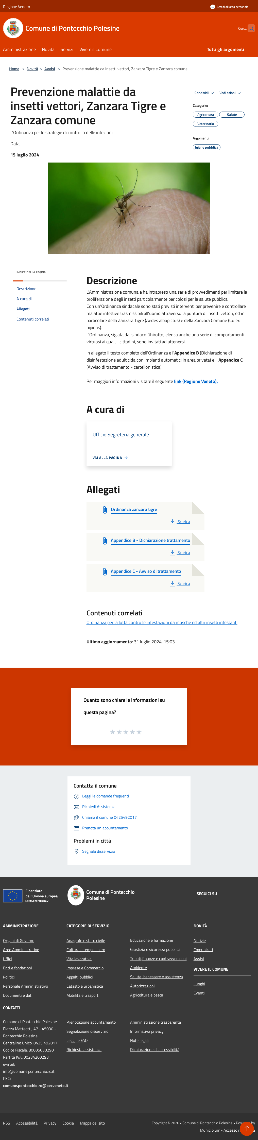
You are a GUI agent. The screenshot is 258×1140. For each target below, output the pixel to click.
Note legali (139, 1040)
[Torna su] (247, 1129)
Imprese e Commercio (85, 968)
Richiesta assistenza (83, 1049)
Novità (32, 69)
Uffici (7, 959)
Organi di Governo (18, 940)
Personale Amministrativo (25, 986)
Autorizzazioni (142, 986)
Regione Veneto (16, 7)
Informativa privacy (147, 1031)
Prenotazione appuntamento (91, 1022)
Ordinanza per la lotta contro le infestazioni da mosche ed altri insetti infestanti (162, 622)
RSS (6, 1123)
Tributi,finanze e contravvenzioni (158, 958)
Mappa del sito (92, 1123)
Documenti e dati (17, 995)
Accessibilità (27, 1123)
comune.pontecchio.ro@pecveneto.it (35, 1085)
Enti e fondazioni (17, 968)
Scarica (179, 522)
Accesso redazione (239, 1130)
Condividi (205, 93)
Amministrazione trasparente (155, 1022)
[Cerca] (249, 28)
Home (14, 69)
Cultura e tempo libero (85, 950)
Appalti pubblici (79, 977)
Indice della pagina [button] (31, 272)
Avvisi (49, 69)
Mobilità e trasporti (82, 995)
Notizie (200, 940)
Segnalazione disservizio (87, 1031)
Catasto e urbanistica (84, 986)
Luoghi (199, 984)
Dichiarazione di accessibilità (154, 1049)
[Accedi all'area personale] (229, 7)
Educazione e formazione (151, 940)
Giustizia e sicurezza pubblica (155, 949)
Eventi (199, 993)
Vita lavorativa (79, 959)
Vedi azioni (230, 93)
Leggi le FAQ (77, 1040)
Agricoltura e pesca (146, 995)
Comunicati (203, 950)
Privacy (50, 1123)
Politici (9, 977)
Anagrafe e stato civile (85, 940)
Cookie (68, 1123)
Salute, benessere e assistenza (156, 977)
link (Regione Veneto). (196, 381)
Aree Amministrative (21, 950)
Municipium (210, 1130)
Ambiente (138, 968)
